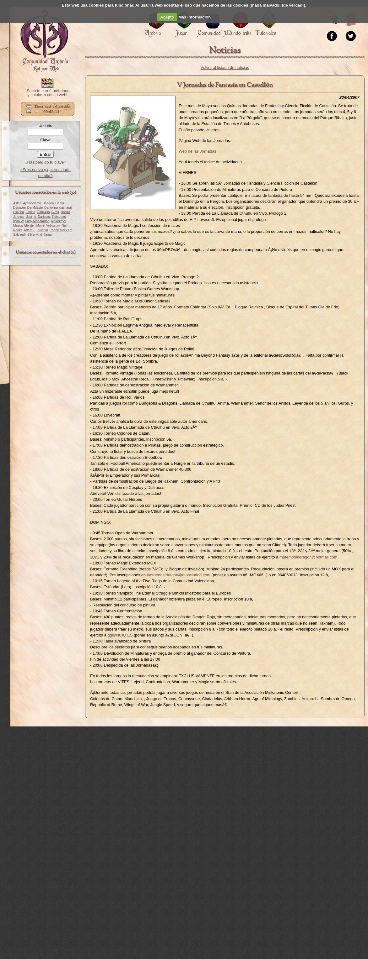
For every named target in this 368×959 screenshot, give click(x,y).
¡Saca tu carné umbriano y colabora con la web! (47, 93)
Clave (45, 140)
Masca (18, 225)
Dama (59, 203)
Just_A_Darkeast (38, 216)
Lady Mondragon (37, 221)
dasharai (65, 207)
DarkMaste (35, 207)
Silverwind (34, 234)
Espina (30, 212)
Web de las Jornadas (197, 151)
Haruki (65, 212)
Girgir (55, 212)
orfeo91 (29, 230)
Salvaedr (19, 234)
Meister (29, 225)
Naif (64, 225)
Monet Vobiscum (48, 225)
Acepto (167, 17)
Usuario (45, 125)
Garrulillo (43, 212)
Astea (17, 203)
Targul (48, 234)
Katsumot (59, 216)
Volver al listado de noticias (225, 67)
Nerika (18, 230)
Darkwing (51, 207)
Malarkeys (58, 221)
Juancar (18, 216)
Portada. (44, 41)
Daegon (48, 203)
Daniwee (19, 207)
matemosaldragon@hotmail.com (308, 557)
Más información (194, 17)
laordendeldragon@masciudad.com (178, 575)
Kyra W (18, 221)
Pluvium (42, 230)
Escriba (18, 212)
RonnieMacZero (61, 230)
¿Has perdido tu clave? (45, 162)
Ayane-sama (32, 203)
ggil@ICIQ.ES (120, 635)
